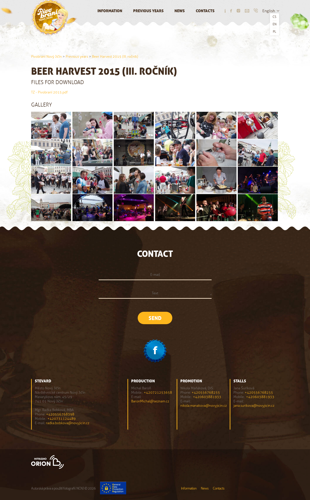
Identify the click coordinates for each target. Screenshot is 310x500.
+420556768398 (60, 414)
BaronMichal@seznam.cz (150, 401)
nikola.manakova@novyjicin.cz (203, 405)
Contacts (205, 11)
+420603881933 (207, 397)
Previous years (148, 11)
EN (274, 24)
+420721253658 (158, 392)
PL (274, 32)
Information (109, 11)
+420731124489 (61, 419)
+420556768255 (206, 392)
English (268, 10)
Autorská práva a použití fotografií (53, 488)
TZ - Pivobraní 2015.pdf (49, 92)
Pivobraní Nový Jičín (46, 56)
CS (274, 17)
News (179, 11)
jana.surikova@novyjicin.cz (253, 405)
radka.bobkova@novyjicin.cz (67, 423)
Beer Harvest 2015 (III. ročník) (115, 56)
